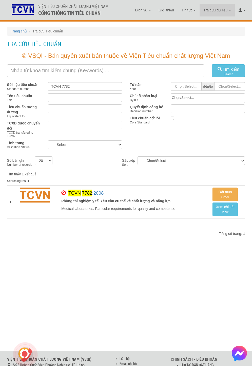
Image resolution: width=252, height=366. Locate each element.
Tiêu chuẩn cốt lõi (145, 118)
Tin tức (189, 10)
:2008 (86, 193)
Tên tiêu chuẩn (19, 96)
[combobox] (208, 98)
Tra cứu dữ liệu (217, 10)
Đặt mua (225, 194)
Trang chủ (19, 31)
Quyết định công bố (146, 107)
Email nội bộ (128, 364)
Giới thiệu (166, 10)
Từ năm (136, 85)
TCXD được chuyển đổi (23, 125)
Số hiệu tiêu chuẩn (22, 85)
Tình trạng (16, 143)
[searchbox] (208, 98)
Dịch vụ (143, 10)
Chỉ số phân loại (143, 96)
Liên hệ (125, 359)
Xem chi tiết (225, 209)
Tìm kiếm (228, 71)
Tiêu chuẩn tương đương (22, 109)
